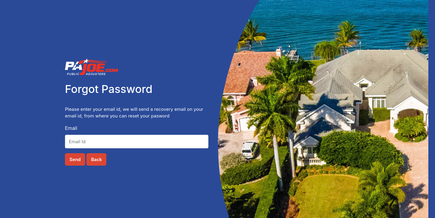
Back (96, 159)
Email (71, 128)
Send (75, 159)
